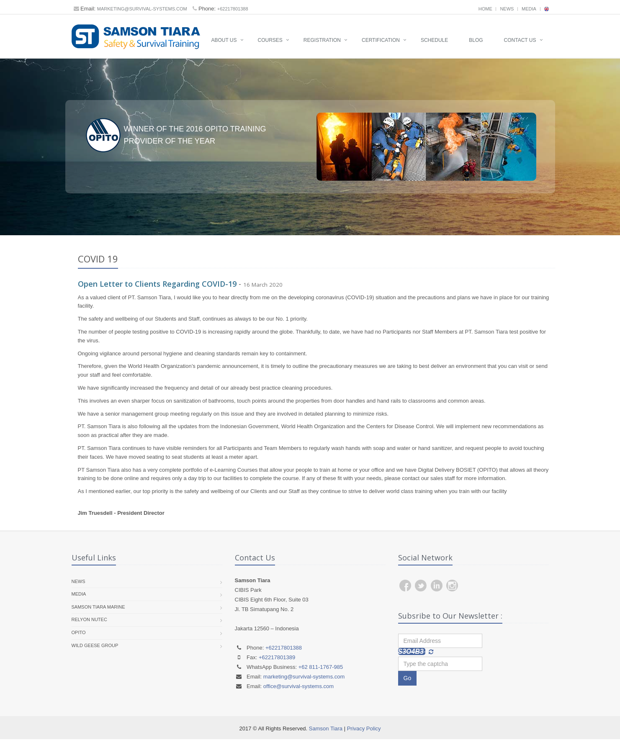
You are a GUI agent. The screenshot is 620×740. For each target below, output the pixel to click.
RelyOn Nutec (89, 620)
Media (529, 8)
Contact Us (520, 40)
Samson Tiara (325, 729)
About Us (224, 40)
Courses (270, 40)
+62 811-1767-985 (320, 667)
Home (485, 8)
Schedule (434, 40)
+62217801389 (277, 658)
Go (408, 679)
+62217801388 (232, 8)
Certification (381, 40)
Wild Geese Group (95, 645)
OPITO (79, 632)
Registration (322, 40)
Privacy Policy (364, 729)
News (507, 8)
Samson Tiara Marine (98, 607)
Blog (476, 40)
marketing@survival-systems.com (142, 8)
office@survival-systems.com (298, 686)
